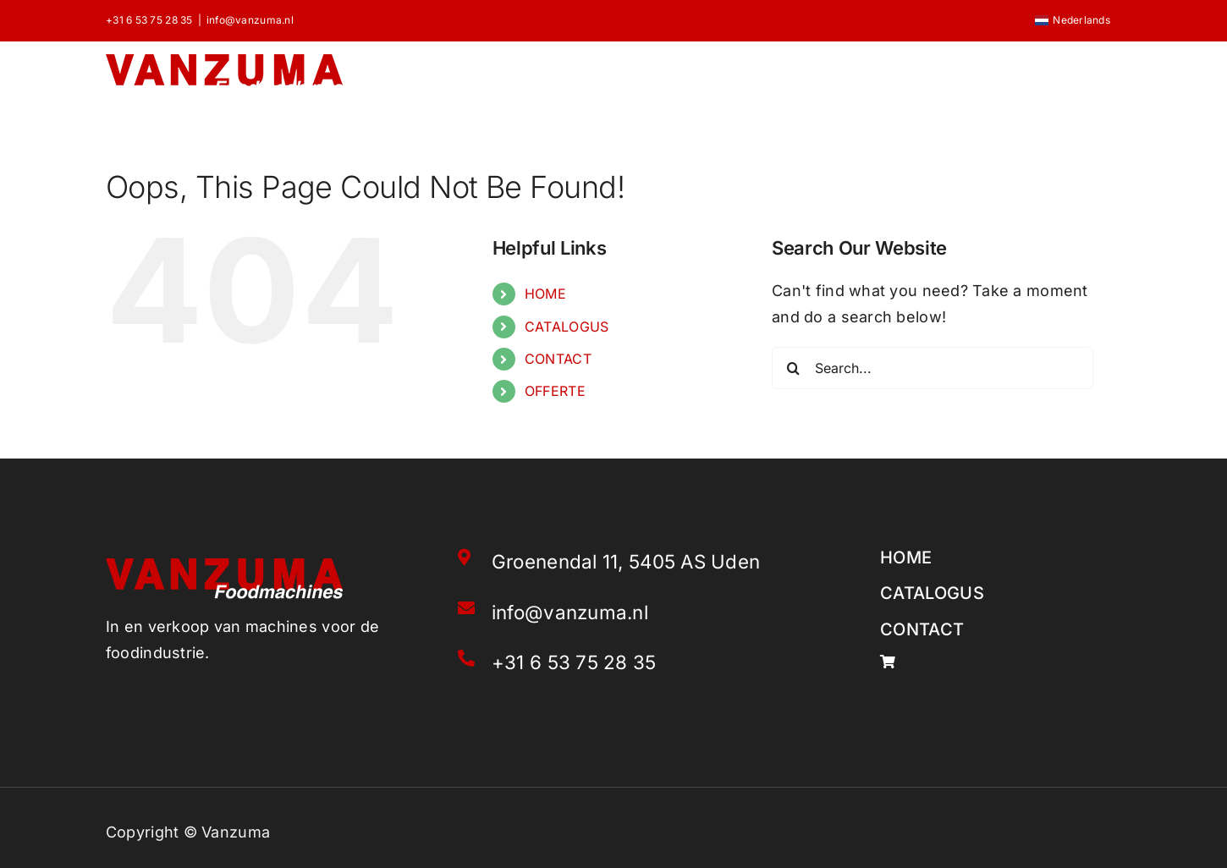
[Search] (793, 368)
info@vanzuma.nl (250, 20)
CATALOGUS (566, 326)
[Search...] (932, 368)
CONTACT (558, 358)
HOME (545, 293)
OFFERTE (555, 390)
